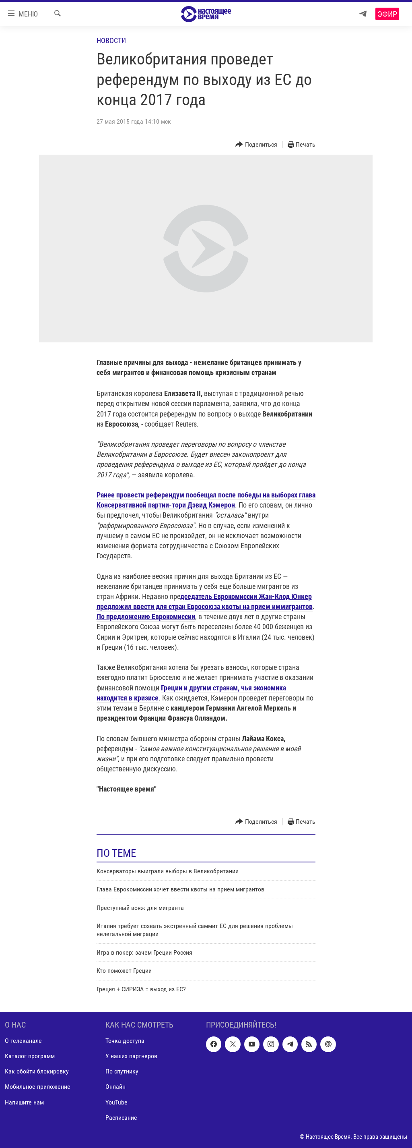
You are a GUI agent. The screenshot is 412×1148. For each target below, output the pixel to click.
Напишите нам (24, 1102)
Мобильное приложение (37, 1086)
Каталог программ (30, 1056)
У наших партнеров (131, 1056)
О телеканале (23, 1040)
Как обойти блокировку (37, 1071)
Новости (111, 40)
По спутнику (121, 1071)
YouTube (116, 1102)
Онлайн (115, 1086)
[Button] (256, 144)
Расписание (121, 1117)
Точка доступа (124, 1040)
